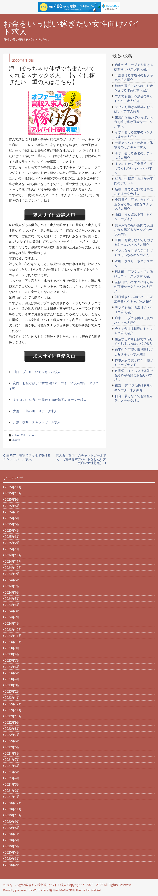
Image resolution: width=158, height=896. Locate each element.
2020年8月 (12, 828)
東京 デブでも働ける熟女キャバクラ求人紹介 (133, 387)
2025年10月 (13, 493)
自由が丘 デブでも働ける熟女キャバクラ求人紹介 (133, 67)
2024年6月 (12, 592)
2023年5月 (12, 673)
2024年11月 (13, 561)
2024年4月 (12, 605)
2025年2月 (12, 543)
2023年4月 (12, 679)
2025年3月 (12, 536)
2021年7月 (12, 759)
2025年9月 (12, 499)
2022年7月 (12, 735)
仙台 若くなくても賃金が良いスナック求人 (133, 398)
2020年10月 (13, 815)
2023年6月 (12, 667)
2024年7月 (12, 586)
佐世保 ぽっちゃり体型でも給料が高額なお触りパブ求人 (133, 375)
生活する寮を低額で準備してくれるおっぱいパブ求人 (133, 341)
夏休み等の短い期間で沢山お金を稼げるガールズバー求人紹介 (133, 229)
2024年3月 (12, 611)
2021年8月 (12, 753)
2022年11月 (13, 710)
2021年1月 (12, 797)
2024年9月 (12, 574)
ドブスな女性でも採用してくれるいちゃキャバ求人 (133, 252)
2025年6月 (12, 518)
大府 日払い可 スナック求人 (35, 411)
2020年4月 (12, 852)
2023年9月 (12, 648)
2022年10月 (13, 716)
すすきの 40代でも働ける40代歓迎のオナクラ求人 (50, 400)
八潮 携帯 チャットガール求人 (37, 422)
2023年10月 (13, 642)
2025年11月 (13, 487)
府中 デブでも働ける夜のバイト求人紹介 (133, 320)
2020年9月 (12, 821)
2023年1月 (12, 697)
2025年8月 (12, 506)
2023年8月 (12, 654)
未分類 (16, 439)
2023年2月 (12, 691)
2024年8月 (12, 580)
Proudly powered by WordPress (25, 890)
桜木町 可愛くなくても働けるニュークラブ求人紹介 (133, 273)
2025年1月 (12, 549)
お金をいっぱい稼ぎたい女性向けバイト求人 (71, 27)
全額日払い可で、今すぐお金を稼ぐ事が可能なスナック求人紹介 (133, 203)
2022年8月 (12, 728)
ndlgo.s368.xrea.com (24, 435)
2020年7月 (12, 834)
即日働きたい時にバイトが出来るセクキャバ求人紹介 (133, 299)
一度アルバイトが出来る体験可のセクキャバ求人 (133, 145)
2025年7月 (12, 512)
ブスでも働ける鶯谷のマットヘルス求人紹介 (133, 98)
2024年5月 (12, 598)
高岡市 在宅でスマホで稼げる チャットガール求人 (28, 457)
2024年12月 (13, 555)
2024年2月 (12, 617)
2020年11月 (13, 809)
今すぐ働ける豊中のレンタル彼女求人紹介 (133, 134)
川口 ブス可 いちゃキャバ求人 (37, 372)
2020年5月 (12, 846)
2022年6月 (12, 741)
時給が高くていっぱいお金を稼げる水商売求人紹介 (133, 87)
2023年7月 (12, 660)
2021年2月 (12, 790)
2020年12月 (13, 803)
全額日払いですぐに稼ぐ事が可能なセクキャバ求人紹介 (133, 286)
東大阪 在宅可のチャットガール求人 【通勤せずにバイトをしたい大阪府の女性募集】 (81, 459)
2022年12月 (13, 704)
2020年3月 (12, 858)
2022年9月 (12, 722)
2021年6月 (12, 766)
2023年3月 (12, 685)
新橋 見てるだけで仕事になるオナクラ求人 (133, 191)
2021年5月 (12, 772)
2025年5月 (12, 524)
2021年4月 (12, 778)
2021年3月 (12, 784)
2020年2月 (12, 865)
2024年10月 (13, 567)
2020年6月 (12, 840)
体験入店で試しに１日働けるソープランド (133, 362)
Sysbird (96, 890)
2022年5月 (12, 747)
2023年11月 (13, 636)
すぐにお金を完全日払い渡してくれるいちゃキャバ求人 (133, 168)
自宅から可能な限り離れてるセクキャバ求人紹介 (133, 351)
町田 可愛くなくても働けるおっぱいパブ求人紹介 (133, 242)
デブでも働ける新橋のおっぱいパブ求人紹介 (133, 109)
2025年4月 (12, 530)
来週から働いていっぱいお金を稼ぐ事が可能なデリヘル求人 (133, 121)
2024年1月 (12, 623)
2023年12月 (13, 629)
